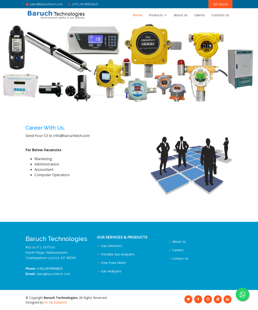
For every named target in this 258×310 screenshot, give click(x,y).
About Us (180, 15)
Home (137, 15)
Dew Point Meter (113, 262)
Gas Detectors (111, 245)
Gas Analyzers (111, 271)
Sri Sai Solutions (55, 302)
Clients (199, 15)
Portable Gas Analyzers (118, 254)
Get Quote (220, 4)
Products (156, 15)
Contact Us (220, 15)
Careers (177, 250)
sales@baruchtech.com (46, 4)
